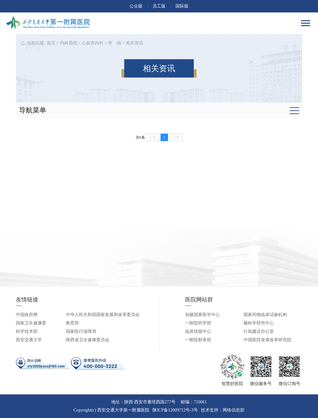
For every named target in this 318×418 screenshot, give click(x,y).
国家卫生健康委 (31, 323)
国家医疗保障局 (81, 331)
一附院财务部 (198, 340)
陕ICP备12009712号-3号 (175, 410)
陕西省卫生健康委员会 (87, 340)
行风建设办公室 (258, 331)
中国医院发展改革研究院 (267, 340)
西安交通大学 (29, 340)
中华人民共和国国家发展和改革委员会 (103, 314)
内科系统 (68, 43)
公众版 (136, 6)
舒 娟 (114, 43)
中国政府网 (27, 314)
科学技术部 (27, 331)
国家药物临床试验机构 (265, 314)
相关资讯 (134, 43)
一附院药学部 (198, 323)
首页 (51, 43)
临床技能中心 (198, 331)
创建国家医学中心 (202, 314)
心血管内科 (92, 43)
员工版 (159, 6)
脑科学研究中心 (258, 323)
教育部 (72, 323)
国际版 (182, 6)
